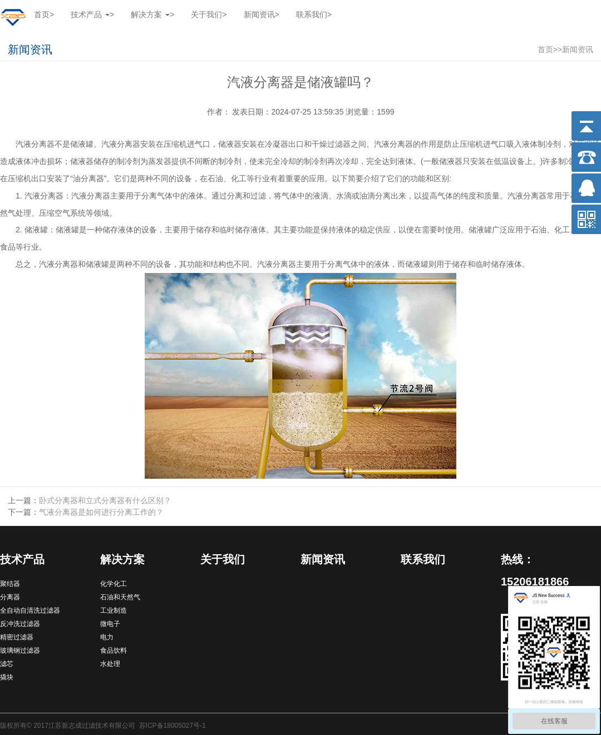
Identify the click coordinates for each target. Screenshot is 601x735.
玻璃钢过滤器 (20, 650)
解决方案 (122, 559)
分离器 (10, 597)
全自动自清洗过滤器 (30, 610)
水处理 (110, 664)
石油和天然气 (120, 597)
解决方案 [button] (152, 14)
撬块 (6, 677)
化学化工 (113, 584)
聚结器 (10, 584)
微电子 (110, 624)
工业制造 (113, 610)
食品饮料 (113, 650)
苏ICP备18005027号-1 (172, 725)
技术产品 (22, 559)
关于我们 (208, 14)
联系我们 (314, 14)
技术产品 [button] (92, 14)
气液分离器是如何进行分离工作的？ (101, 512)
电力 (107, 637)
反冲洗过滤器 (20, 624)
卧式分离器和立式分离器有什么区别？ (105, 500)
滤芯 (6, 664)
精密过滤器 (16, 637)
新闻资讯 (261, 14)
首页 (44, 14)
